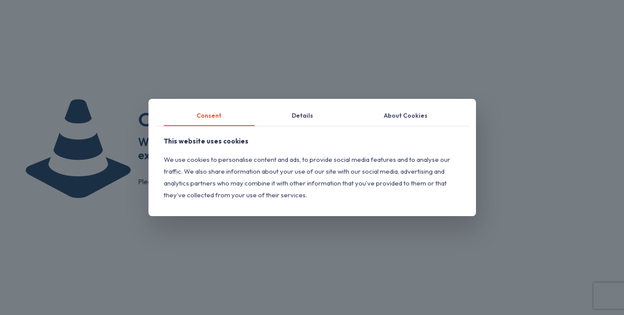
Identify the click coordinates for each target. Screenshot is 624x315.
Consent (209, 115)
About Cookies (405, 115)
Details (302, 115)
